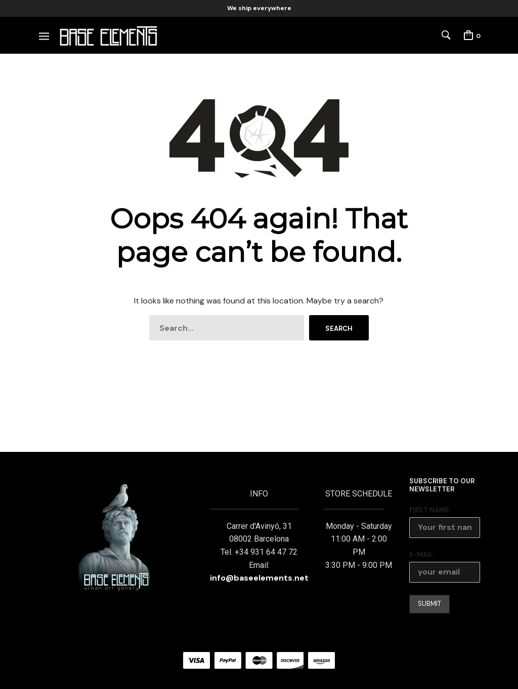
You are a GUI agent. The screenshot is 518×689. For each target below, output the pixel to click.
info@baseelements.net (259, 577)
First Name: (430, 510)
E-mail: (422, 554)
